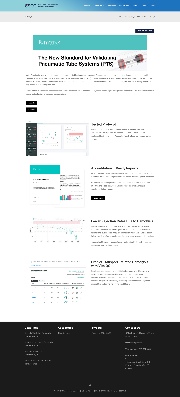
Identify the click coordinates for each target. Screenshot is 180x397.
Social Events (124, 6)
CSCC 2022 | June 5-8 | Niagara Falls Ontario (89, 391)
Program (98, 6)
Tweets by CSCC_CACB (101, 333)
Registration (111, 6)
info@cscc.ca (136, 342)
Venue (135, 6)
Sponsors (86, 6)
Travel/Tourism (148, 6)
